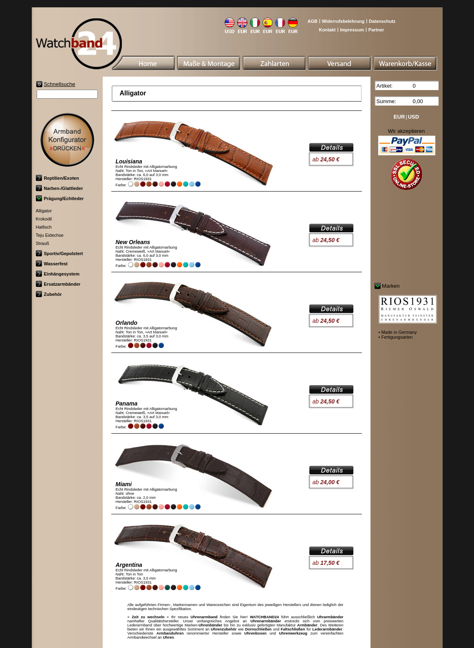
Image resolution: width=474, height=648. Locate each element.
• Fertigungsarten (396, 337)
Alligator (44, 210)
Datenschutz (382, 21)
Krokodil (44, 218)
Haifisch (44, 227)
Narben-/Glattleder (59, 188)
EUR (399, 117)
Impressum (352, 29)
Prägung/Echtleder (60, 198)
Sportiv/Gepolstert (59, 253)
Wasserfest (52, 263)
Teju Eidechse (50, 235)
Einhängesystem (57, 273)
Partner (376, 29)
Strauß (42, 243)
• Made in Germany (398, 332)
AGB (312, 21)
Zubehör (49, 294)
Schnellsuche (59, 84)
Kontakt (327, 29)
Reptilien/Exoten (57, 178)
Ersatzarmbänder (58, 284)
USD (413, 117)
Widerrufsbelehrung (343, 21)
